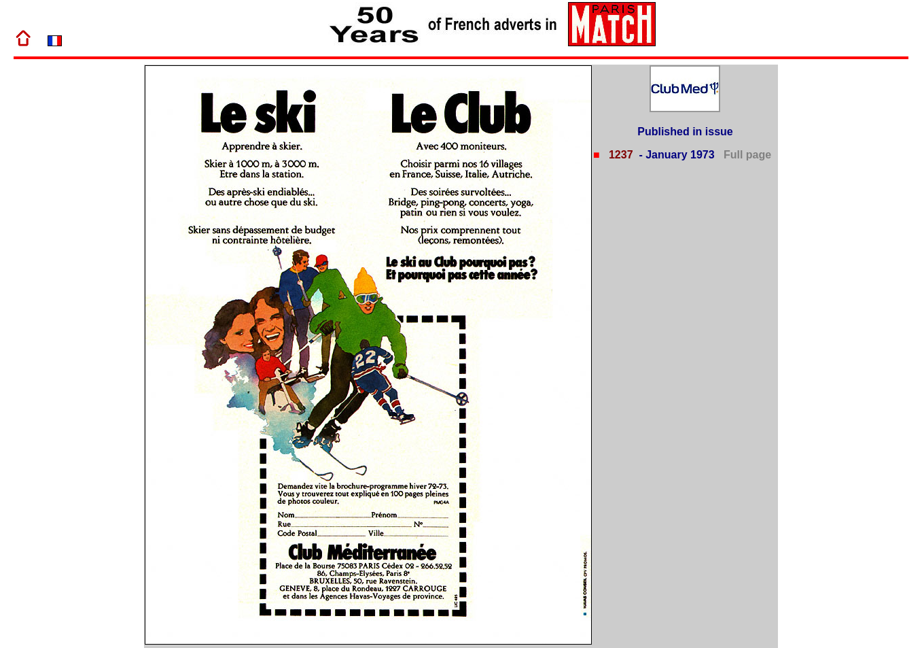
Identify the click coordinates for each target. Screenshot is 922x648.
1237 (619, 154)
